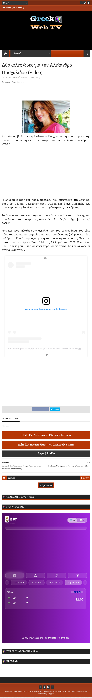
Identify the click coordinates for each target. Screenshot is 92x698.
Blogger (50, 695)
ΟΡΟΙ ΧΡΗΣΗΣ (19, 692)
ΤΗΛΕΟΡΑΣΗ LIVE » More (20, 498)
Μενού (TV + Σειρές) (13, 7)
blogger (85, 479)
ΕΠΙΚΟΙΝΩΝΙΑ (33, 692)
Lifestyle (38, 78)
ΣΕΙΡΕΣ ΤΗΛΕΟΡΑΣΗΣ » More (22, 652)
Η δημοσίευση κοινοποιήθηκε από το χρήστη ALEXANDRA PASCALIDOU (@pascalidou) (49, 349)
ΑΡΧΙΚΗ (8, 692)
